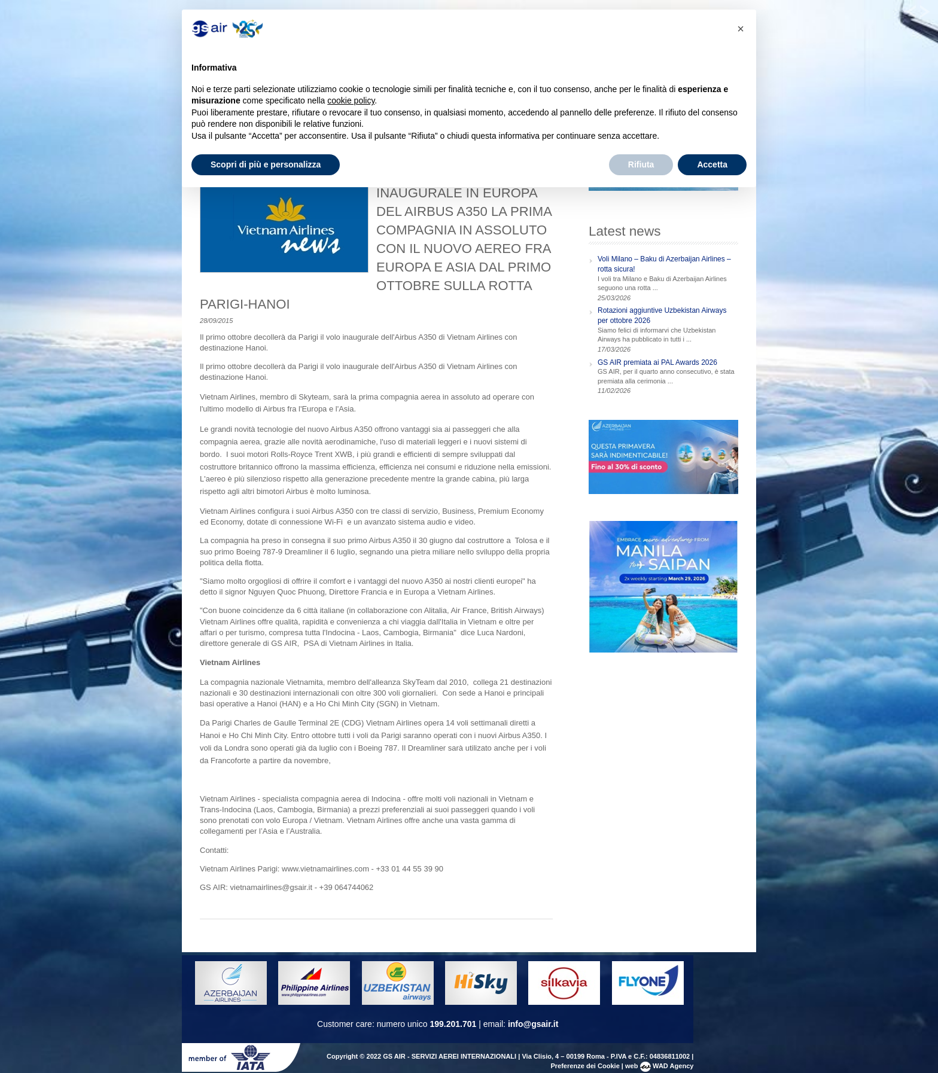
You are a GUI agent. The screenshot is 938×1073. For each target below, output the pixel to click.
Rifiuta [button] (641, 164)
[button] (740, 28)
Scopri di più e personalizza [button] (266, 164)
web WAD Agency (659, 1065)
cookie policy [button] (350, 100)
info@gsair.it (533, 1024)
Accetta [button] (712, 164)
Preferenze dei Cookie (584, 1065)
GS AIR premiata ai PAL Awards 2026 (657, 362)
